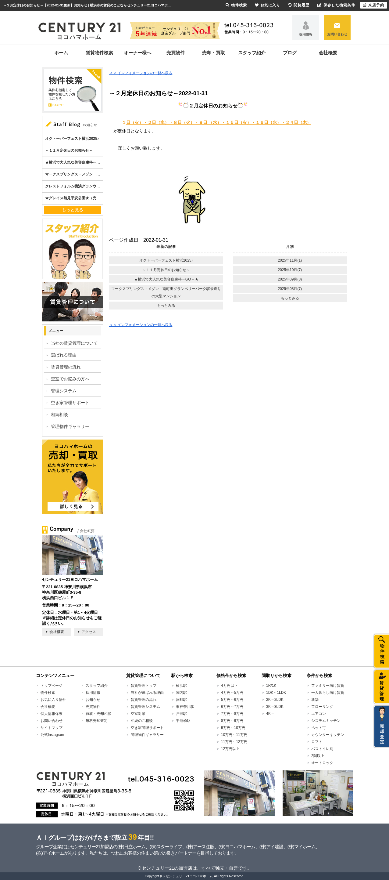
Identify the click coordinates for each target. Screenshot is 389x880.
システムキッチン (326, 721)
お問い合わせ (337, 34)
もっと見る (72, 209)
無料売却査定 (97, 721)
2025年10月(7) (290, 270)
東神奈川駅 (185, 706)
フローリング (322, 706)
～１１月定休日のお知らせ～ (166, 270)
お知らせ (93, 699)
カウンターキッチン (327, 735)
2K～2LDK (275, 699)
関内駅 (181, 692)
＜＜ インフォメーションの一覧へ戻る (140, 73)
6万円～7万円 (232, 706)
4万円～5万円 (232, 692)
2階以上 (317, 756)
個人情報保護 (51, 714)
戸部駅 (181, 714)
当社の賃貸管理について (74, 343)
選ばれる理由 (64, 355)
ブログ (290, 52)
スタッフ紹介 (252, 52)
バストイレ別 (322, 749)
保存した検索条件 (336, 5)
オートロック (322, 763)
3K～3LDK (275, 706)
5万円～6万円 (232, 699)
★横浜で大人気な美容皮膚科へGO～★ (166, 279)
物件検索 (48, 692)
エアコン (318, 714)
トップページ (51, 685)
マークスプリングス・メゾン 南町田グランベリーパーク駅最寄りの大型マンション (166, 292)
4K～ (270, 714)
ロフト (316, 742)
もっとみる (166, 305)
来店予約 (373, 5)
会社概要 (328, 52)
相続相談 (59, 414)
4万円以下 (229, 685)
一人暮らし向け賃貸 (327, 692)
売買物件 (175, 52)
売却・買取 (213, 52)
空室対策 (138, 714)
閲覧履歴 (298, 5)
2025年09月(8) (290, 279)
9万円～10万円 (233, 728)
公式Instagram (52, 735)
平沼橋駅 (183, 721)
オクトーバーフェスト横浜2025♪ (166, 260)
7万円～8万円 (232, 714)
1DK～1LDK (276, 692)
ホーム (61, 52)
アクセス (88, 632)
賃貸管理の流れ (66, 366)
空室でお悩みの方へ (70, 378)
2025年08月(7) (290, 289)
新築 (315, 699)
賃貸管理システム (145, 706)
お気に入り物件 (53, 699)
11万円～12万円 (234, 742)
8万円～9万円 (232, 721)
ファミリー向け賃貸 (327, 685)
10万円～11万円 (234, 735)
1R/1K (271, 685)
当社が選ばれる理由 (147, 692)
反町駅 (181, 699)
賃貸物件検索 (99, 52)
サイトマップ (51, 728)
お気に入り (267, 5)
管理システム (64, 390)
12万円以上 (230, 749)
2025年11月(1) (290, 260)
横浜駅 (181, 685)
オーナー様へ (137, 52)
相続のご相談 (142, 721)
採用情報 (305, 34)
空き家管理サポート (70, 402)
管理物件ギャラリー (70, 426)
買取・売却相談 (98, 714)
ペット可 (318, 728)
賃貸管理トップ (143, 685)
